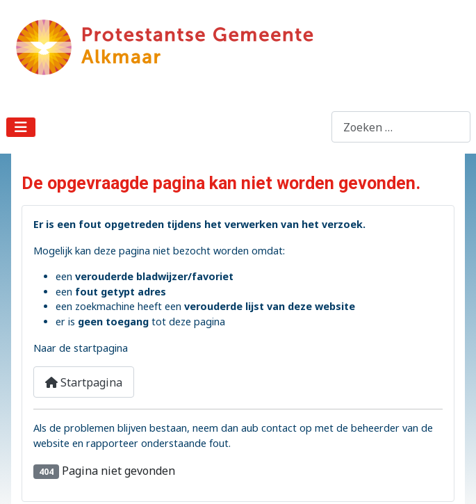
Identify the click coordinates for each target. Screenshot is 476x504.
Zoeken (312, 127)
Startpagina (83, 382)
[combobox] (400, 127)
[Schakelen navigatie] (21, 127)
